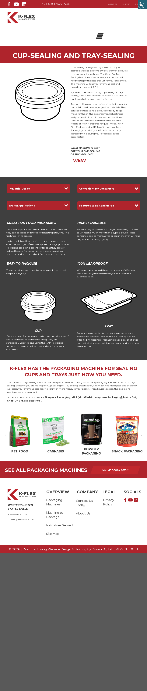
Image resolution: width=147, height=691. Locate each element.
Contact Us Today (84, 503)
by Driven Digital (68, 549)
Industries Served (59, 525)
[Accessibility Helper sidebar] (142, 4)
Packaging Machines (54, 502)
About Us (112, 4)
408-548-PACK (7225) (56, 3)
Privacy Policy (108, 502)
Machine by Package (55, 515)
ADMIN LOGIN (126, 549)
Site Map (52, 534)
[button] (38, 188)
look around (93, 95)
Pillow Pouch (25, 241)
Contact (126, 4)
